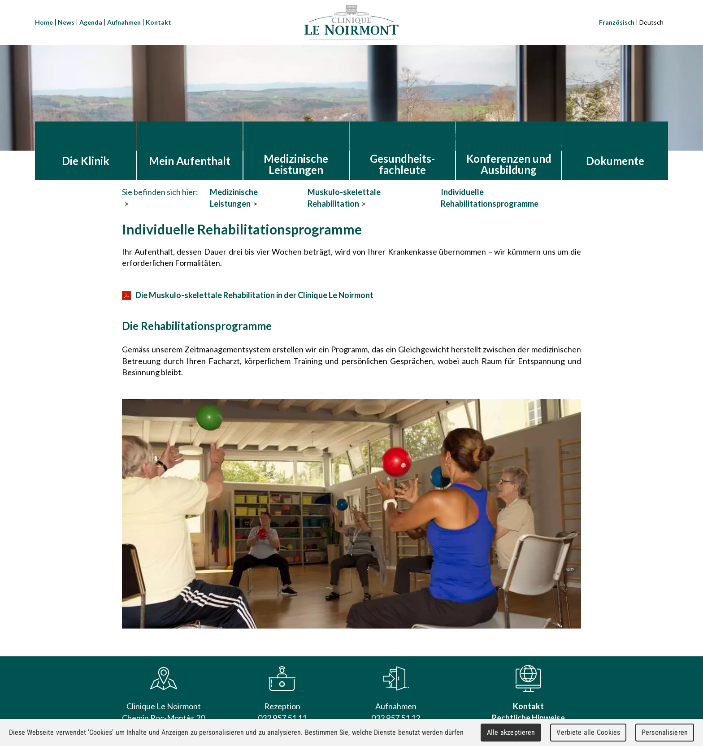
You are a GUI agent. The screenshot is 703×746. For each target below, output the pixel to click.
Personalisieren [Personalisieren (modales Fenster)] (665, 732)
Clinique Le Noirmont (351, 22)
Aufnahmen (124, 22)
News (66, 22)
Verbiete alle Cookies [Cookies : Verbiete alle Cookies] (588, 732)
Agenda (90, 22)
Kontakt (158, 22)
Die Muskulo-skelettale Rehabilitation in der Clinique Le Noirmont (247, 295)
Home (44, 22)
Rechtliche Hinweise (528, 718)
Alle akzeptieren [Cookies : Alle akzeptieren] (511, 732)
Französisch (616, 22)
